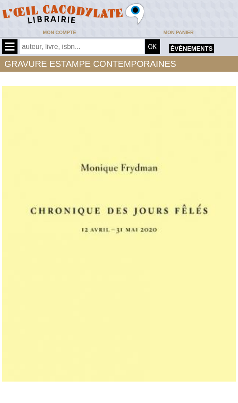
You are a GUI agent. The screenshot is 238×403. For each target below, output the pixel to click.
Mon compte (59, 32)
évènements (192, 48)
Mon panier (178, 32)
